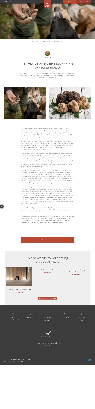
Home (33, 41)
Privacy (5, 366)
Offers (70, 1)
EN (49, 348)
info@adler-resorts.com (54, 347)
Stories (37, 41)
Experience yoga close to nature (19, 289)
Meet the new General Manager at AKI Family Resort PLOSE (75, 290)
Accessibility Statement (13, 366)
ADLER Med (47, 321)
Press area (13, 364)
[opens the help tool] (2, 206)
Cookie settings (32, 366)
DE (46, 348)
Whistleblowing (20, 364)
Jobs (12, 321)
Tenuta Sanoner (82, 321)
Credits (26, 366)
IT (47, 348)
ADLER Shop (65, 321)
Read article (19, 292)
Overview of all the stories (47, 300)
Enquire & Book (83, 1)
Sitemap (22, 366)
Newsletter (30, 321)
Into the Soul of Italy (47, 289)
